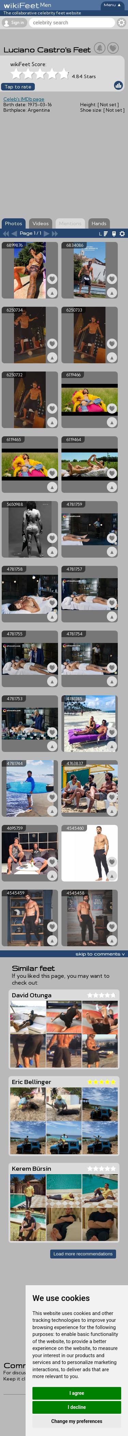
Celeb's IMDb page (23, 99)
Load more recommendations (83, 1253)
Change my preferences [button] (76, 1421)
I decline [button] (77, 1407)
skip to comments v (100, 954)
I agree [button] (76, 1393)
